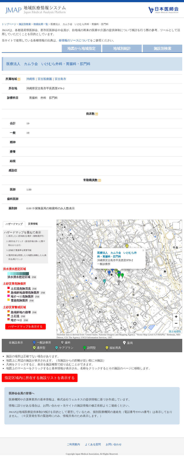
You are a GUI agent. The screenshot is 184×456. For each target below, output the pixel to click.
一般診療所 (41, 343)
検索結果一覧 (41, 24)
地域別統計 (122, 48)
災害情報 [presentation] (33, 223)
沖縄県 (30, 79)
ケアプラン (63, 348)
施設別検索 (25, 24)
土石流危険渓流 (21, 288)
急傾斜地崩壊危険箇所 (25, 292)
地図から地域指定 (81, 48)
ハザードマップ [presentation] (14, 224)
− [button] (176, 323)
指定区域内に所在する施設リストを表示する (40, 378)
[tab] (14, 224)
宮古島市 (60, 79)
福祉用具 (112, 348)
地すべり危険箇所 (22, 296)
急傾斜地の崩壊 (21, 312)
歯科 (65, 343)
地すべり (16, 320)
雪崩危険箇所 (19, 300)
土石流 (15, 316)
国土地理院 (175, 331)
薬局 (127, 343)
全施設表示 (16, 342)
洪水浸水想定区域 (18, 277)
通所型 (38, 348)
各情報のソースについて (74, 40)
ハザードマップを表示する (25, 326)
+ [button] (176, 317)
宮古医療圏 (45, 79)
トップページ (9, 24)
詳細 (34, 277)
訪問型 (89, 348)
